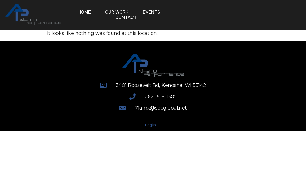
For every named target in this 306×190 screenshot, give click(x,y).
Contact (126, 17)
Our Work (116, 12)
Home (84, 12)
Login (150, 124)
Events (151, 12)
